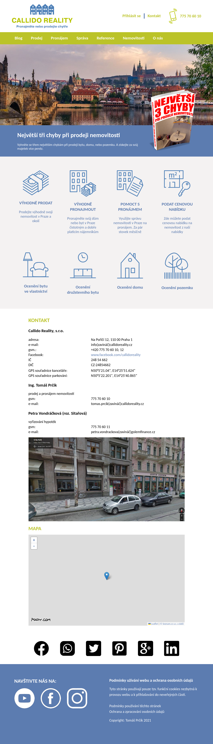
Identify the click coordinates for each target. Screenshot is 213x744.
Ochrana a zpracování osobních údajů (136, 711)
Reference (105, 38)
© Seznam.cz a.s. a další (172, 623)
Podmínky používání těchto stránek (135, 706)
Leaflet (153, 623)
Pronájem (59, 38)
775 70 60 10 (190, 16)
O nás (158, 38)
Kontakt (154, 15)
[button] (106, 576)
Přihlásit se (131, 15)
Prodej (36, 38)
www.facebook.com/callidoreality (116, 355)
